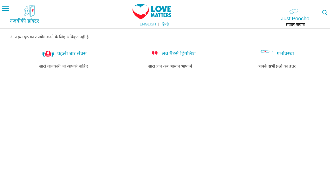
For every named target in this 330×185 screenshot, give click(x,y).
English (148, 24)
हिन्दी (165, 24)
